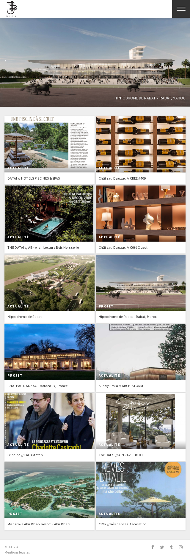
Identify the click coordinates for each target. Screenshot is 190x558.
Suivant (185, 62)
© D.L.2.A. (11, 547)
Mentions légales (17, 552)
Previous (5, 62)
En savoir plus (49, 150)
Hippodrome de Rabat (134, 98)
